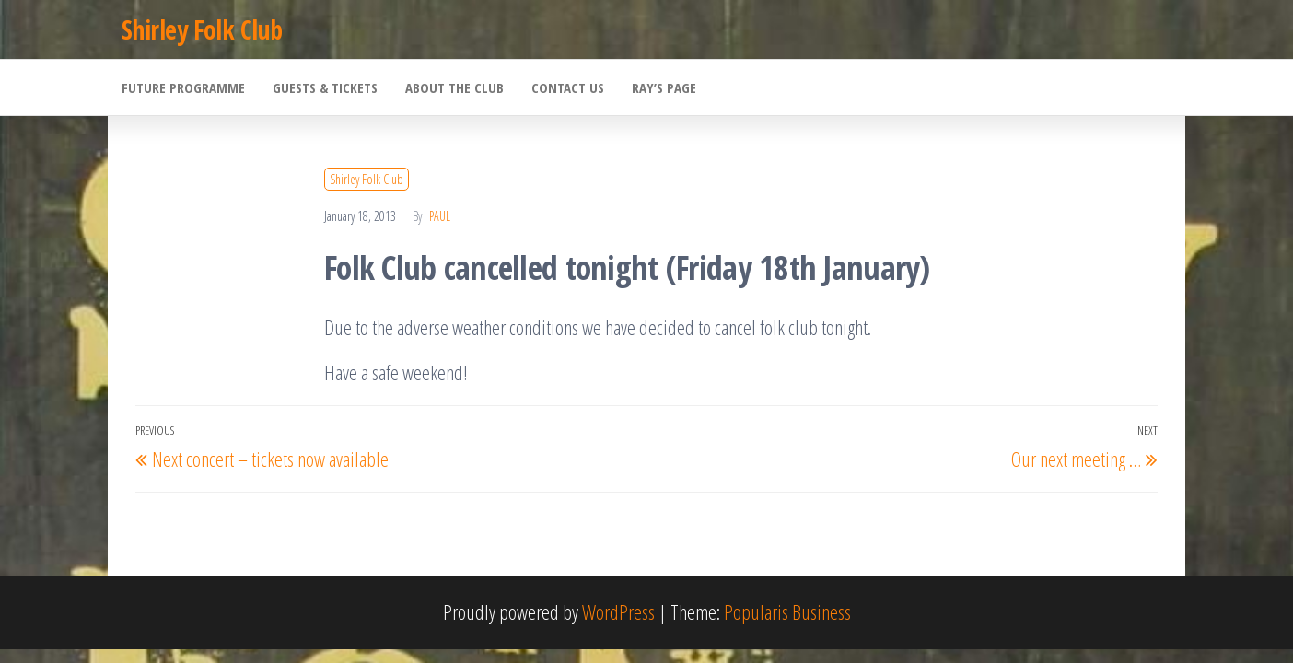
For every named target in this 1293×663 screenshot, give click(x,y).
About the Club (454, 87)
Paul (439, 216)
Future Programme (183, 87)
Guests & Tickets (325, 87)
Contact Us (567, 87)
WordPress (618, 611)
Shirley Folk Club (202, 29)
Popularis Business (787, 611)
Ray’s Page (664, 87)
